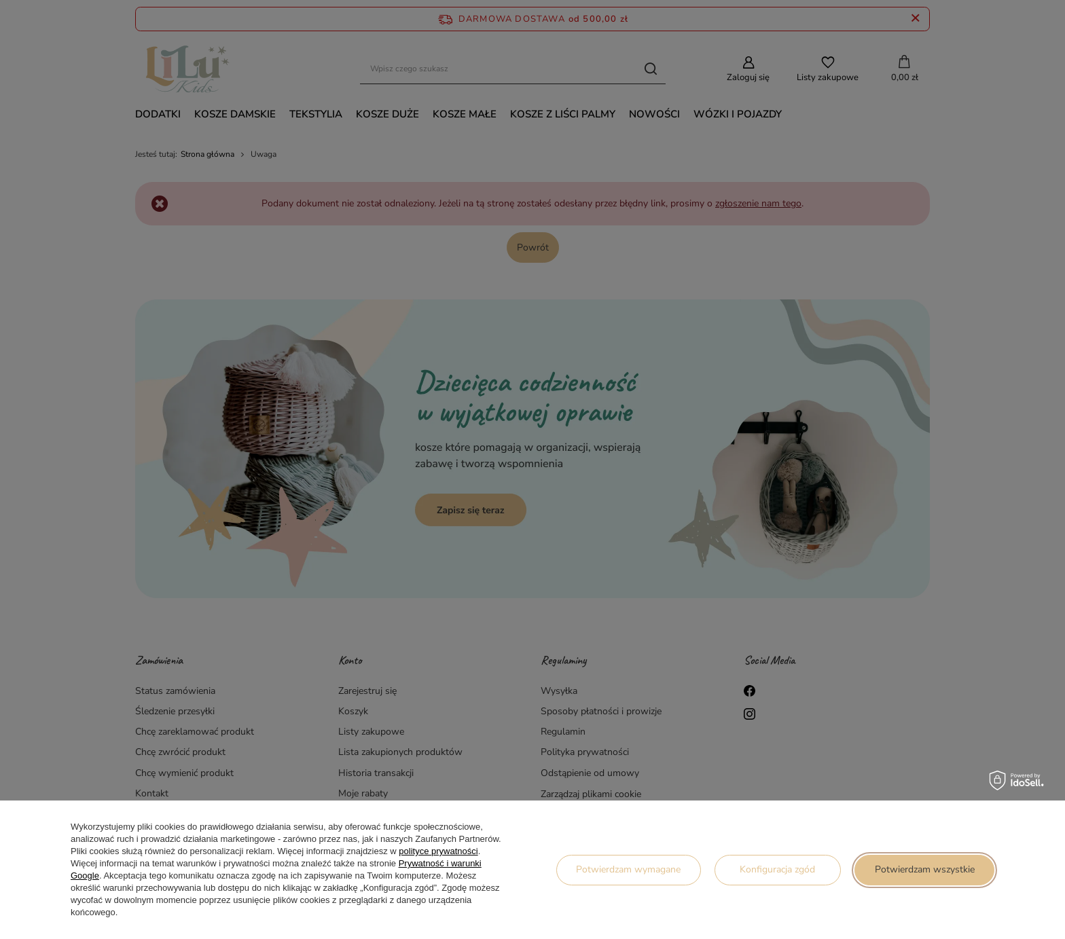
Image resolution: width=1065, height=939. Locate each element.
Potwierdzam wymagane (628, 869)
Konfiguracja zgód (777, 869)
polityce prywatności (438, 851)
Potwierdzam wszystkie (925, 869)
